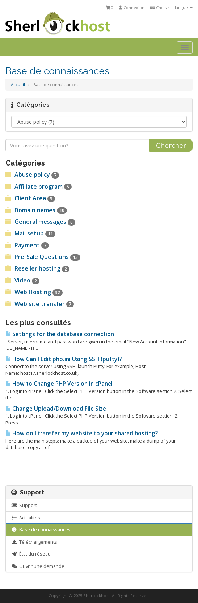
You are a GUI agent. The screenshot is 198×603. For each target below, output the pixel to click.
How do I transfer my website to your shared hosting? (81, 433)
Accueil (18, 84)
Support (24, 505)
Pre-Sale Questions (42, 257)
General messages (40, 222)
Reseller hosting (37, 268)
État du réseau (31, 553)
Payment (27, 245)
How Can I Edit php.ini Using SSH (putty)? (63, 359)
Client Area (30, 198)
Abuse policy (32, 175)
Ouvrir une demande (37, 566)
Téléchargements (34, 542)
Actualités (25, 517)
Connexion (131, 7)
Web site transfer (39, 304)
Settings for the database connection (59, 334)
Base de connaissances (41, 529)
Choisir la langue (171, 7)
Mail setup (30, 233)
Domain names (36, 210)
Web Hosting (34, 292)
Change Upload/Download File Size (55, 409)
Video (22, 280)
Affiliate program (38, 186)
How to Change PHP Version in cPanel (59, 384)
